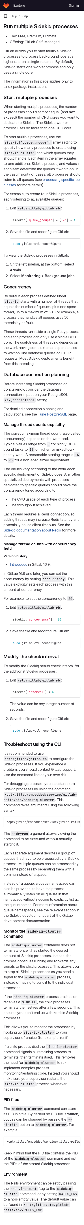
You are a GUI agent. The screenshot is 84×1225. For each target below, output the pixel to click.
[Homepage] (6, 5)
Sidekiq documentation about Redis (32, 530)
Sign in (74, 5)
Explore (19, 5)
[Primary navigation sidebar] (5, 16)
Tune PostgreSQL (52, 414)
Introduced (18, 564)
